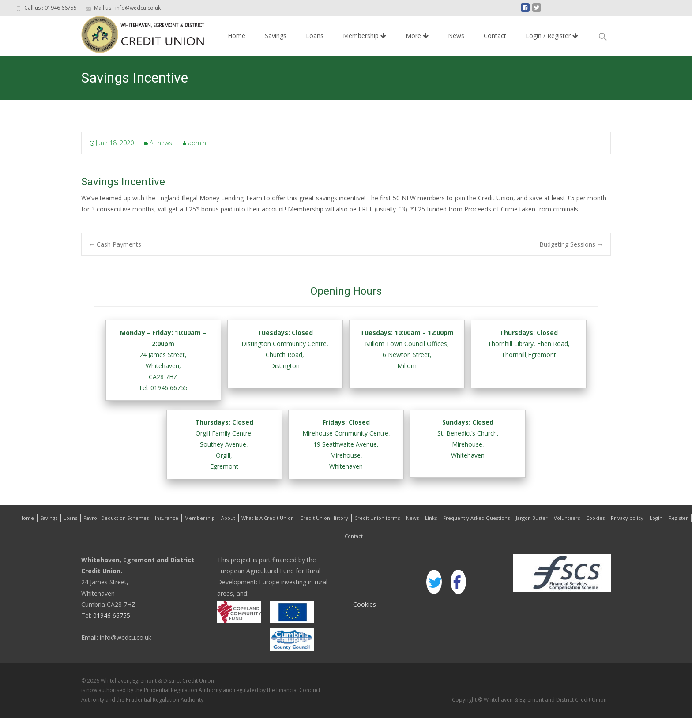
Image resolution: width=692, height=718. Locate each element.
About (228, 518)
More (417, 35)
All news (161, 143)
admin (197, 143)
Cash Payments (115, 244)
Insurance (166, 518)
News (456, 35)
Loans (314, 35)
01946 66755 (110, 615)
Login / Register (552, 35)
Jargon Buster (532, 518)
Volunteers (567, 518)
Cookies (595, 518)
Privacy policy (627, 518)
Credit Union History (324, 518)
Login (656, 518)
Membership (364, 35)
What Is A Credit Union (267, 518)
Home (236, 35)
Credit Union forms (377, 518)
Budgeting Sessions (571, 244)
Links (431, 518)
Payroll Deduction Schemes (116, 518)
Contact (495, 35)
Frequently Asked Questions (476, 518)
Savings (275, 35)
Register (678, 518)
